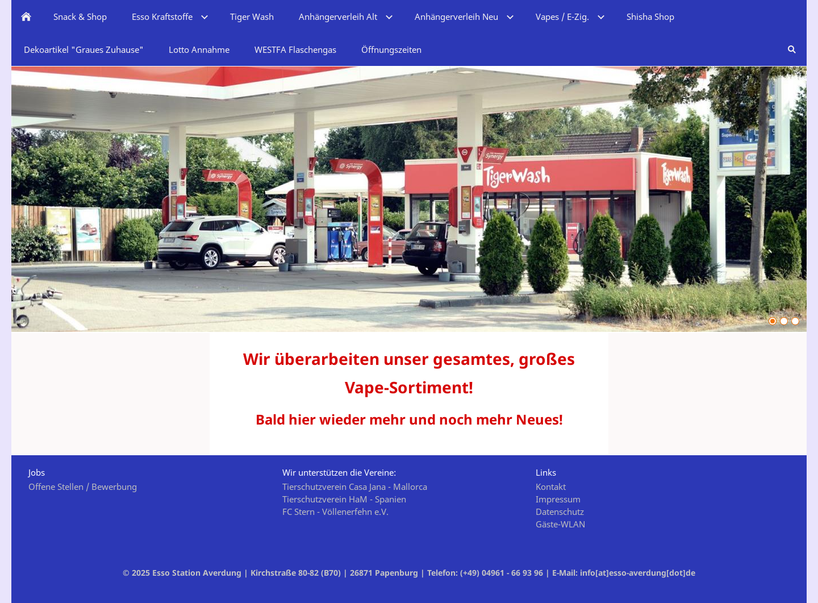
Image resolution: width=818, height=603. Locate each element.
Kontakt (551, 486)
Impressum (558, 499)
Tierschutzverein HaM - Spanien (344, 499)
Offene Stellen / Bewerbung (82, 486)
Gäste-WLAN (560, 524)
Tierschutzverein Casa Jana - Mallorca (354, 486)
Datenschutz (560, 511)
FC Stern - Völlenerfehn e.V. (335, 511)
